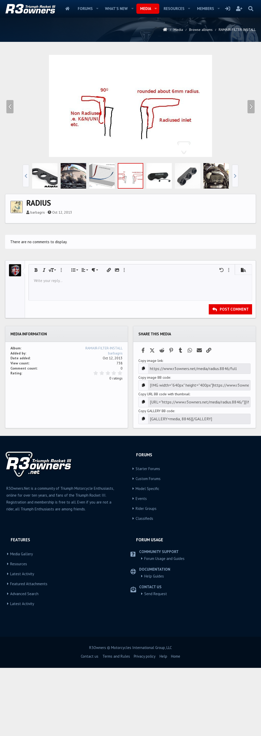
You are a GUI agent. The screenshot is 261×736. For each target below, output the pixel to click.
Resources (174, 8)
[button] (97, 9)
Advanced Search (24, 661)
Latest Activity (22, 642)
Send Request (155, 661)
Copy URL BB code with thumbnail (164, 464)
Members (205, 8)
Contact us (89, 724)
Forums (85, 8)
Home (67, 9)
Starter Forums (148, 536)
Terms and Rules (116, 724)
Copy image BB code (154, 448)
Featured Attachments (28, 651)
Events (141, 566)
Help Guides (154, 644)
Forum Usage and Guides (164, 626)
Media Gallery (21, 622)
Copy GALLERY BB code (156, 479)
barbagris (37, 283)
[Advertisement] (130, 88)
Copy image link (150, 432)
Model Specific (147, 556)
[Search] (250, 9)
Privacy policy (144, 724)
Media (145, 8)
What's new (116, 8)
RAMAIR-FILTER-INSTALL (104, 419)
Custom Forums (148, 546)
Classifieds (144, 586)
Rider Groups (146, 576)
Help (163, 724)
